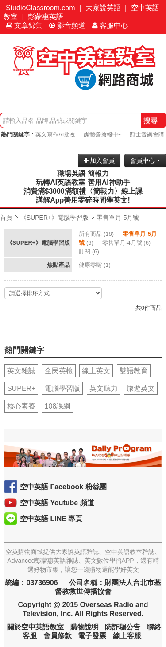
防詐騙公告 (122, 627)
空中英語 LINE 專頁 (51, 518)
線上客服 (127, 635)
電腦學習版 (62, 388)
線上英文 (96, 370)
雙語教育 (134, 370)
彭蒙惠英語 (45, 16)
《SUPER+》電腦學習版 (54, 217)
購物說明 (84, 627)
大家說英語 (103, 8)
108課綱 (58, 406)
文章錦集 (24, 25)
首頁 (6, 217)
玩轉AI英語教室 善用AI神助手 (83, 182)
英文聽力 (103, 388)
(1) (95, 264)
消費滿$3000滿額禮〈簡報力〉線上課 (83, 191)
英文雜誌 (21, 370)
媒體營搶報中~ (103, 134)
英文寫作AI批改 (55, 134)
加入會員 (99, 160)
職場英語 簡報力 (82, 173)
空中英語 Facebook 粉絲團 (63, 487)
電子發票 (92, 635)
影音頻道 (67, 25)
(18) (97, 233)
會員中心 (145, 160)
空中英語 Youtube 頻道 (57, 503)
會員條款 (57, 635)
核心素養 (21, 406)
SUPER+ (21, 388)
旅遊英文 (141, 388)
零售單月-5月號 (118, 217)
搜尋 (150, 120)
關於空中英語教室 (35, 627)
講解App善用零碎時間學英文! (83, 200)
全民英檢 (59, 370)
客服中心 (110, 25)
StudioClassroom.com (40, 8)
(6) (127, 242)
